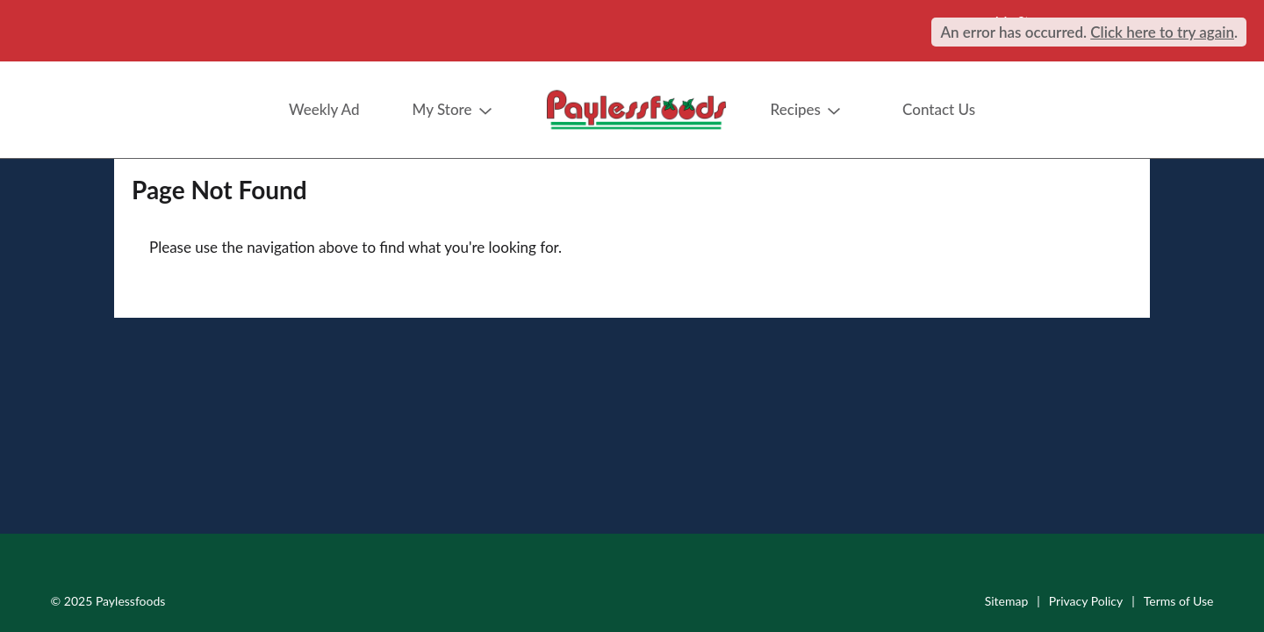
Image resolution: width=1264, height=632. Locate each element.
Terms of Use (1179, 600)
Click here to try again (1162, 32)
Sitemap (1007, 600)
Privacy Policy (1086, 600)
